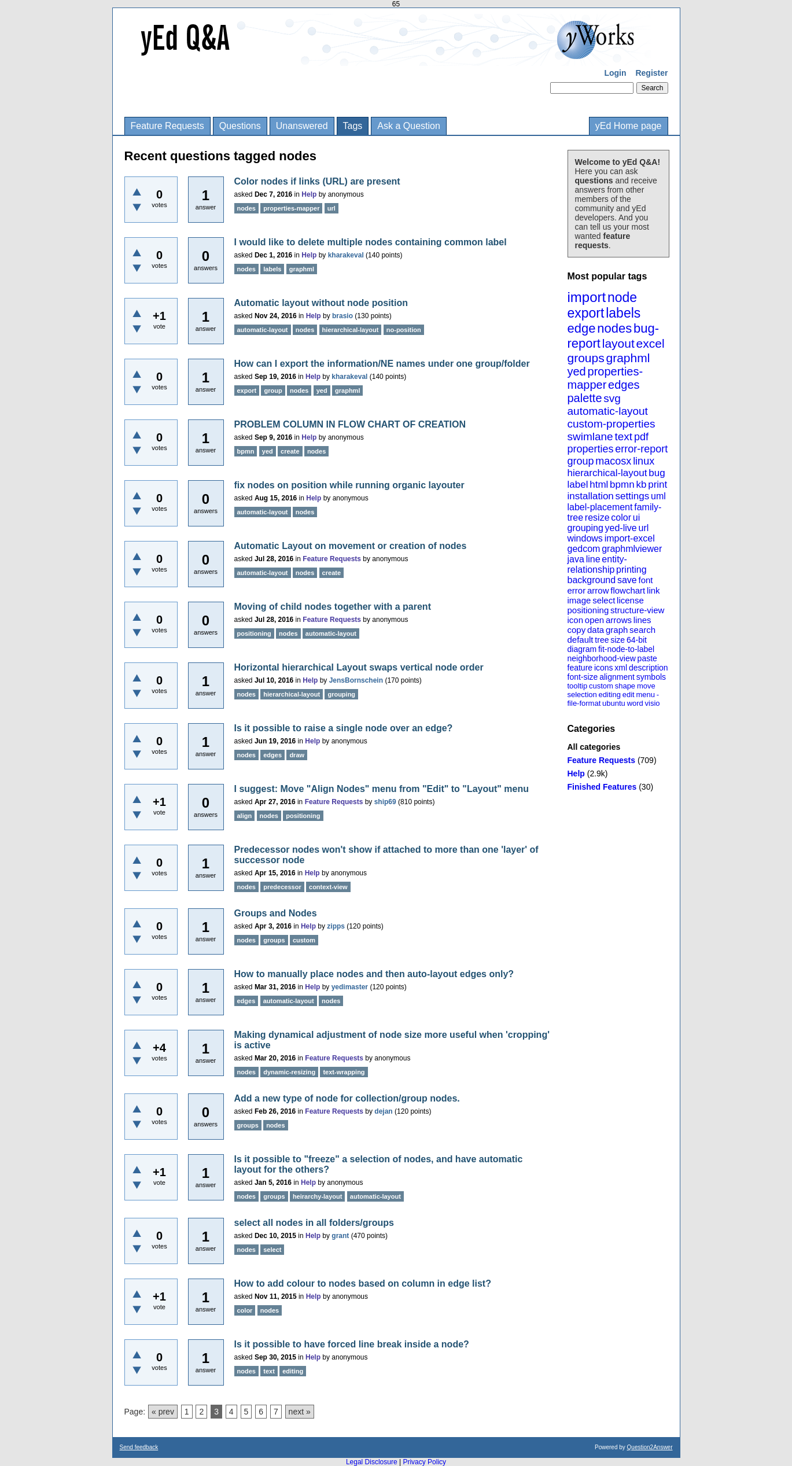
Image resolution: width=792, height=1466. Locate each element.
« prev (163, 1411)
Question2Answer (650, 1447)
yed (577, 371)
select (603, 600)
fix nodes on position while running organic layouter (349, 485)
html (599, 484)
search (642, 630)
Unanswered (302, 126)
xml (620, 667)
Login (615, 73)
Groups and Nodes (275, 913)
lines (642, 620)
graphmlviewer (632, 549)
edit (628, 694)
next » (300, 1411)
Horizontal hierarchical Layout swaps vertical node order (359, 667)
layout (618, 343)
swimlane (590, 436)
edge (582, 328)
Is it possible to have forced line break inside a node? (351, 1344)
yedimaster (349, 987)
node (622, 297)
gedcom (584, 549)
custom (601, 686)
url (643, 528)
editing (610, 694)
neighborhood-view (602, 658)
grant (340, 1236)
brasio (342, 316)
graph (617, 630)
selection (582, 694)
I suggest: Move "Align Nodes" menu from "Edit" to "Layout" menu (381, 789)
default (581, 639)
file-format (584, 703)
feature (580, 667)
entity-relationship (597, 564)
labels (623, 313)
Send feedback (139, 1447)
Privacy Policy (424, 1462)
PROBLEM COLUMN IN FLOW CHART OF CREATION (350, 424)
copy (577, 630)
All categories (594, 747)
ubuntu (613, 703)
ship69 (385, 802)
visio (652, 703)
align (244, 815)
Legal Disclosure (371, 1462)
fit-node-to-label (626, 649)
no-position (403, 329)
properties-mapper (605, 378)
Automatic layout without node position (321, 303)
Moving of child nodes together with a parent (332, 607)
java (576, 559)
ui (636, 517)
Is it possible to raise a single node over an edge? (343, 728)
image (579, 600)
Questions (240, 126)
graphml (628, 357)
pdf (641, 437)
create (290, 451)
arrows (619, 620)
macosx (613, 461)
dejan (383, 1111)
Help (576, 773)
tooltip (578, 686)
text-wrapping (343, 1072)
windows (585, 538)
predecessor (282, 886)
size (617, 639)
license (630, 600)
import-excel (630, 538)
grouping (585, 528)
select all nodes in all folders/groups (314, 1223)
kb (641, 484)
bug (657, 472)
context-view (328, 886)
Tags (353, 126)
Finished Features (602, 786)
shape (625, 686)
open (594, 620)
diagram (582, 649)
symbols (651, 677)
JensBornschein (356, 680)
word (635, 703)
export (586, 313)
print (657, 484)
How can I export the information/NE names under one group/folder (382, 364)
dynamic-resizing (289, 1072)
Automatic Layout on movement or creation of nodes (350, 546)
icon (576, 620)
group (581, 461)
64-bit (637, 639)
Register (651, 73)
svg (612, 398)
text (623, 436)
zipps (336, 926)
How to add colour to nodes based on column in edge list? (362, 1283)
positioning (588, 610)
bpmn (622, 484)
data (595, 630)
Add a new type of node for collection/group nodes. (347, 1098)
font (645, 580)
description (648, 667)
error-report (641, 449)
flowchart (627, 590)
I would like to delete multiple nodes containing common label (370, 242)
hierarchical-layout (607, 472)
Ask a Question (408, 126)
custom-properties (611, 424)
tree (602, 639)
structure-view (637, 610)
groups (586, 357)
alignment (617, 677)
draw (296, 755)
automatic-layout (608, 411)
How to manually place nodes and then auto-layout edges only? (374, 974)
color (621, 517)
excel (650, 343)
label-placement (600, 507)
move (646, 686)
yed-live (621, 528)
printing (631, 569)
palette (585, 398)
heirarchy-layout (317, 1196)
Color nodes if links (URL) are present (317, 181)
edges (624, 384)
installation (591, 496)
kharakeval (346, 255)
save (627, 580)
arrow (598, 590)
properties (591, 449)
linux (643, 461)
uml (658, 496)
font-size (583, 677)
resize (597, 517)
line (593, 559)
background (592, 580)
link (653, 590)
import (587, 297)
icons (603, 667)
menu (645, 694)
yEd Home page (628, 126)
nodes (614, 328)
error (577, 590)
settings (633, 496)
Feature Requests (167, 126)
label (578, 484)
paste (647, 658)
